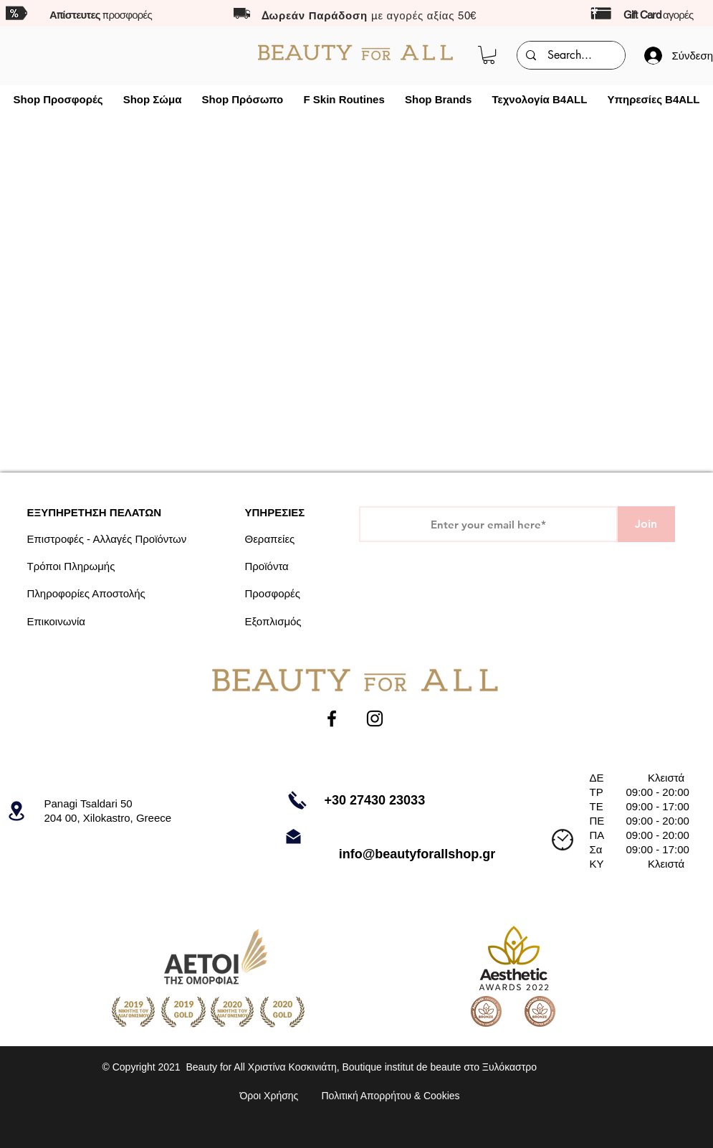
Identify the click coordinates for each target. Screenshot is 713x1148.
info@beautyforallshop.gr (417, 854)
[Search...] (570, 55)
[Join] (646, 524)
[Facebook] (332, 718)
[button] (488, 55)
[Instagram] (375, 718)
